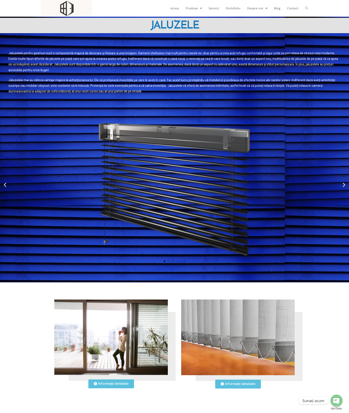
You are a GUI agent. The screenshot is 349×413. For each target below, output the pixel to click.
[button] (164, 261)
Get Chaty (336, 408)
